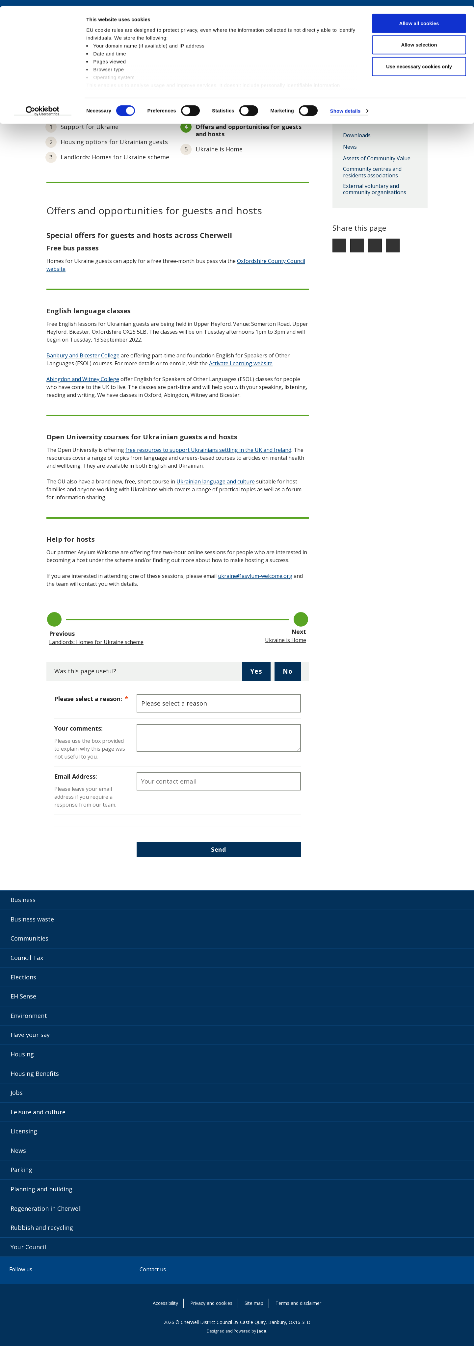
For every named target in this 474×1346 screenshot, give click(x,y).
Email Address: (75, 776)
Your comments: (78, 728)
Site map (254, 1303)
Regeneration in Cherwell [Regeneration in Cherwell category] (46, 1208)
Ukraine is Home (219, 149)
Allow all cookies (419, 17)
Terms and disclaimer (298, 1303)
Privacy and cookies (211, 1303)
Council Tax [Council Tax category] (27, 958)
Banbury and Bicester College (82, 355)
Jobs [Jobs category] (17, 1093)
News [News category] (18, 1150)
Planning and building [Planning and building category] (41, 1189)
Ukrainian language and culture (215, 481)
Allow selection (419, 39)
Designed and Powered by (236, 1331)
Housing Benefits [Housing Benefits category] (35, 1073)
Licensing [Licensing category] (24, 1131)
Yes (260, 673)
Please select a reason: (95, 698)
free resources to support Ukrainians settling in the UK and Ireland (208, 449)
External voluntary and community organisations (374, 189)
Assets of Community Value (376, 158)
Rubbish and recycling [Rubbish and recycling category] (42, 1227)
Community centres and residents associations (372, 172)
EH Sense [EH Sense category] (23, 996)
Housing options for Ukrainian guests (114, 142)
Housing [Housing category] (22, 1054)
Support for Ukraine (89, 127)
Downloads (357, 135)
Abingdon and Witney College (82, 379)
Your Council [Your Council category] (28, 1247)
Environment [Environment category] (29, 1016)
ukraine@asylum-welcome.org (255, 576)
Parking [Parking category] (21, 1170)
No (292, 673)
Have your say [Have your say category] (30, 1035)
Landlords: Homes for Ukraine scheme (115, 157)
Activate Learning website (241, 363)
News (350, 147)
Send (218, 849)
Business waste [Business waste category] (32, 919)
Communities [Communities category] (29, 938)
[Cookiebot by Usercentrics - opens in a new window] (42, 105)
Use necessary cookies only (419, 60)
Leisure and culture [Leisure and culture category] (38, 1112)
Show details (345, 105)
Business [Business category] (23, 900)
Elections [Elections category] (23, 977)
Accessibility (165, 1303)
